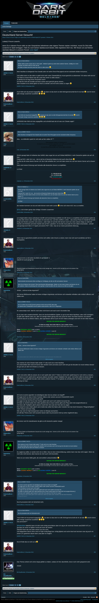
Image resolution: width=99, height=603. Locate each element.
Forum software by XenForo (14, 599)
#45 (95, 181)
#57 (95, 536)
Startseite (93, 597)
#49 (95, 272)
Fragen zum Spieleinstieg (20, 37)
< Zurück (11, 56)
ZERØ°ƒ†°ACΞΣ (8, 73)
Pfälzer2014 (7, 270)
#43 (95, 124)
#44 (95, 149)
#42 (95, 102)
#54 (95, 435)
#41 (95, 86)
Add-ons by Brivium (70, 600)
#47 (95, 228)
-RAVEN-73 (7, 230)
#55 (95, 476)
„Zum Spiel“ (34, 50)
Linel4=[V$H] (7, 199)
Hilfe (89, 597)
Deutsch (3, 597)
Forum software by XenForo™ (41, 599)
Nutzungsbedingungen (85, 599)
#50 (95, 336)
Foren (6, 23)
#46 (95, 212)
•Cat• (5, 144)
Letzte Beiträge (6, 26)
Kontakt (85, 597)
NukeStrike (7, 290)
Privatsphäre (95, 599)
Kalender (15, 23)
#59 (95, 572)
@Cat (19, 209)
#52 (95, 385)
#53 (95, 415)
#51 (95, 369)
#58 (95, 552)
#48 (95, 248)
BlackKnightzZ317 (36, 37)
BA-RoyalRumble (8, 574)
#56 (95, 504)
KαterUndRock (8, 104)
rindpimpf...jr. (8, 167)
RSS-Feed (97, 597)
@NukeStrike (21, 525)
